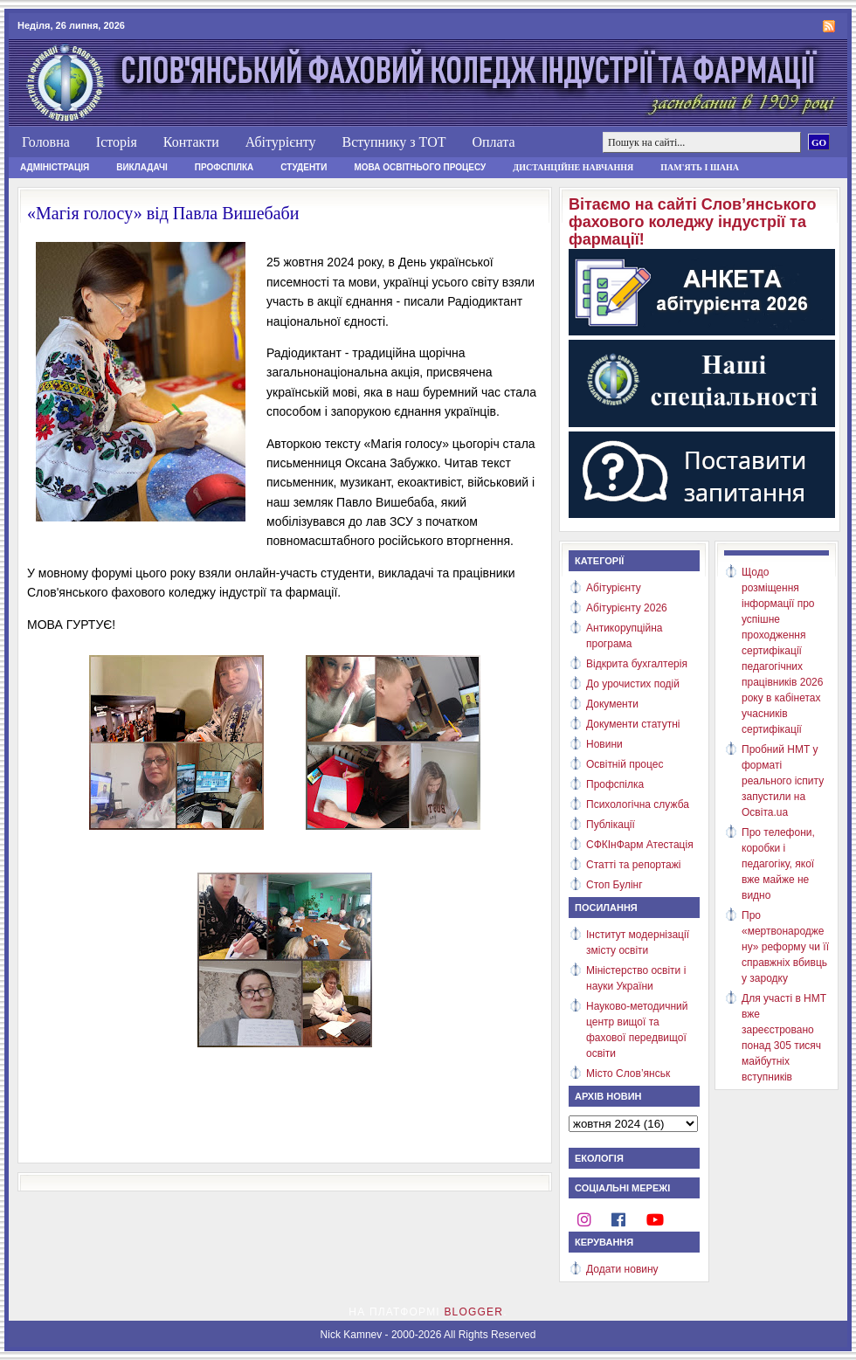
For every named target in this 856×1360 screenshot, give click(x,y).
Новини (604, 744)
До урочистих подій (633, 684)
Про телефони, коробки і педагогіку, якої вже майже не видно (778, 863)
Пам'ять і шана (699, 167)
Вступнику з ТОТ (393, 142)
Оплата (493, 142)
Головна (46, 142)
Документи (612, 704)
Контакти (191, 142)
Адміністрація (54, 167)
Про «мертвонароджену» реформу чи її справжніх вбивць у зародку (785, 946)
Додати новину (622, 1269)
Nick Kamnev (352, 1335)
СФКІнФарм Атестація (640, 845)
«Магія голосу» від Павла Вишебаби (163, 213)
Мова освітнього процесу (420, 167)
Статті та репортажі (633, 865)
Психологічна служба (637, 804)
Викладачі (142, 167)
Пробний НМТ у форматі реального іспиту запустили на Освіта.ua (783, 780)
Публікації (610, 824)
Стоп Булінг (614, 885)
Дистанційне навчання (573, 167)
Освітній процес (624, 764)
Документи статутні (633, 724)
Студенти (303, 167)
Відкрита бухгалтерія (636, 664)
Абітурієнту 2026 (626, 608)
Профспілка (224, 167)
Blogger (473, 1312)
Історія (116, 142)
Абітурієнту (280, 142)
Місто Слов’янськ (628, 1073)
